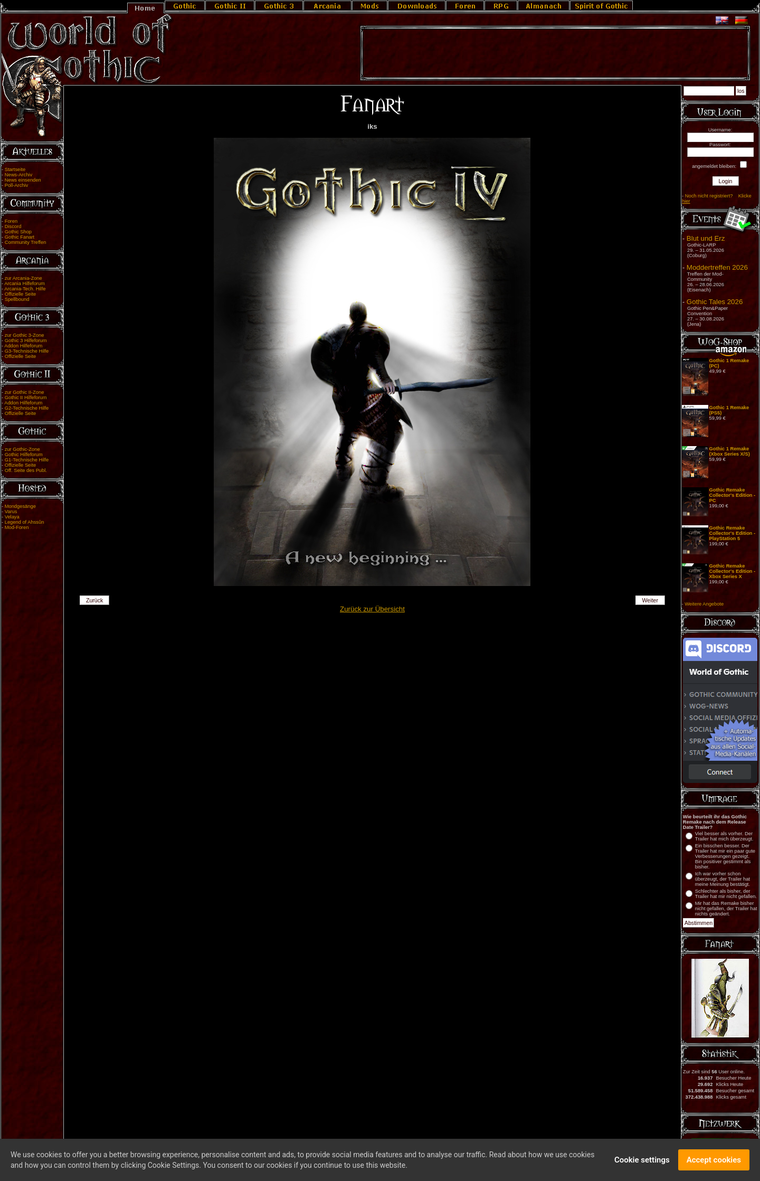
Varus (11, 511)
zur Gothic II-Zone (24, 392)
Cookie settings (642, 1160)
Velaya (12, 516)
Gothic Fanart (20, 237)
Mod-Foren (17, 527)
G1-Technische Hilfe (27, 459)
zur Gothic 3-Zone (24, 335)
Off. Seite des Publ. (26, 470)
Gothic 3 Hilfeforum (26, 340)
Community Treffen (25, 242)
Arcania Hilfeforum (24, 283)
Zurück (94, 600)
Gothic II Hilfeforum (26, 397)
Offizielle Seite (20, 294)
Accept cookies (714, 1160)
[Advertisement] (555, 53)
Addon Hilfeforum (23, 345)
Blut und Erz (706, 238)
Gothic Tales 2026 (715, 302)
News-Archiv (18, 174)
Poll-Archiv (16, 185)
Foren (11, 221)
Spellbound (17, 299)
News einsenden (23, 180)
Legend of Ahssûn (24, 522)
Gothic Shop (18, 231)
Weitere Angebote (704, 604)
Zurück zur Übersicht (372, 609)
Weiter (650, 600)
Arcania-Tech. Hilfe (24, 288)
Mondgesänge (20, 506)
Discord (13, 226)
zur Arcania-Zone (23, 278)
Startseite (15, 169)
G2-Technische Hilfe (27, 408)
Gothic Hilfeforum (24, 454)
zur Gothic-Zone (22, 449)
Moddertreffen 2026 (717, 267)
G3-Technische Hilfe (27, 351)
